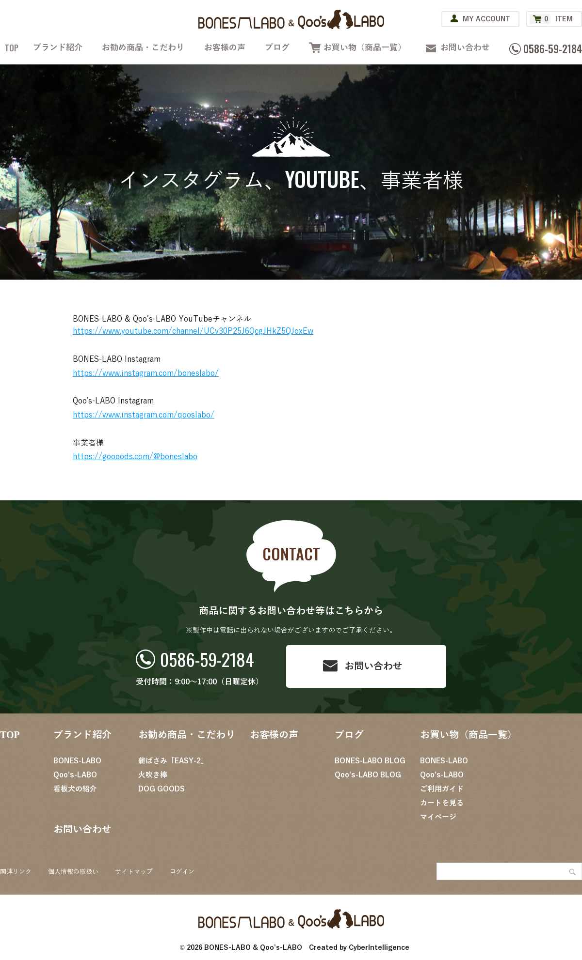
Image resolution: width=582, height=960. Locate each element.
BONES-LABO (77, 761)
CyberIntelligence (379, 947)
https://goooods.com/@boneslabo (135, 456)
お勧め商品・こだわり (143, 47)
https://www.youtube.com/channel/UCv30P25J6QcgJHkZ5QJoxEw (193, 331)
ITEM (551, 19)
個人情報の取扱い (73, 871)
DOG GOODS (161, 789)
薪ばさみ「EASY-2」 (173, 761)
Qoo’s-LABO (75, 775)
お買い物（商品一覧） (364, 47)
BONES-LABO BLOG (370, 761)
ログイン (181, 871)
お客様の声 (224, 47)
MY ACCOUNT (486, 19)
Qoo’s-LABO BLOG (368, 775)
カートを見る (442, 803)
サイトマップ (134, 871)
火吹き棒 (152, 775)
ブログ (277, 47)
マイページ (438, 817)
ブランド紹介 (57, 47)
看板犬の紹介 (75, 789)
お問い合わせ (465, 47)
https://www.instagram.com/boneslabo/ (146, 373)
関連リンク (16, 871)
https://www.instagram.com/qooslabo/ (143, 415)
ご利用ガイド (442, 789)
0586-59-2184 (207, 659)
